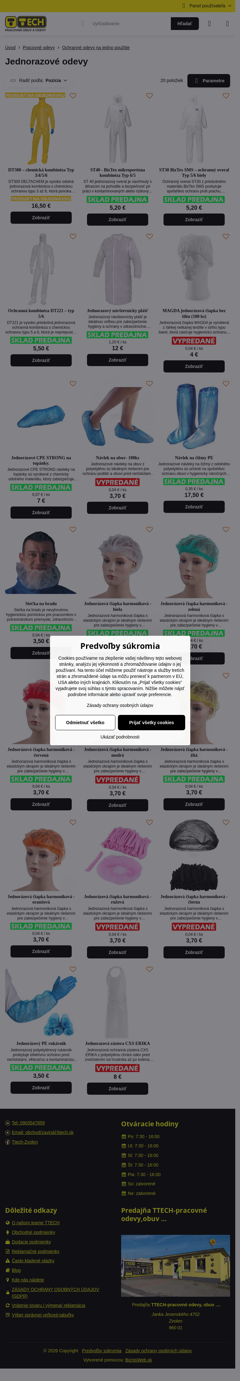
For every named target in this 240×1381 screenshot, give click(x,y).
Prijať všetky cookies (151, 722)
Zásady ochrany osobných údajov (120, 705)
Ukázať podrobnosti (120, 736)
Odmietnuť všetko (85, 722)
